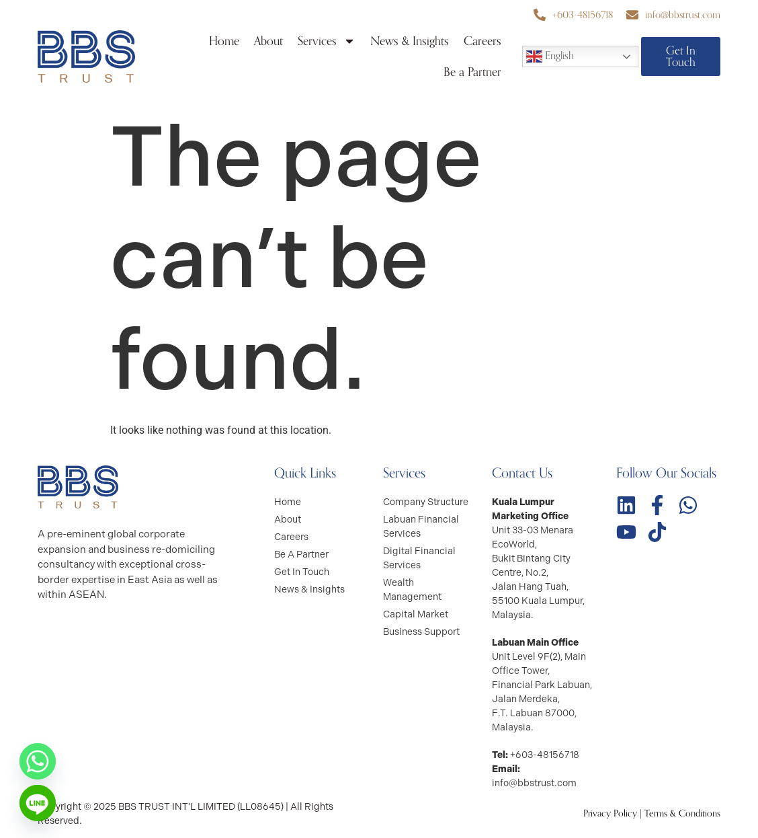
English (550, 56)
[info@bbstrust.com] (632, 15)
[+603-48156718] (540, 15)
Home (224, 41)
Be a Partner (472, 72)
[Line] (37, 803)
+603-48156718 (582, 15)
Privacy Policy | (613, 813)
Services (326, 41)
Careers (482, 41)
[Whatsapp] (37, 761)
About (268, 41)
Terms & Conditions (682, 813)
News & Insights (409, 41)
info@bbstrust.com (682, 15)
